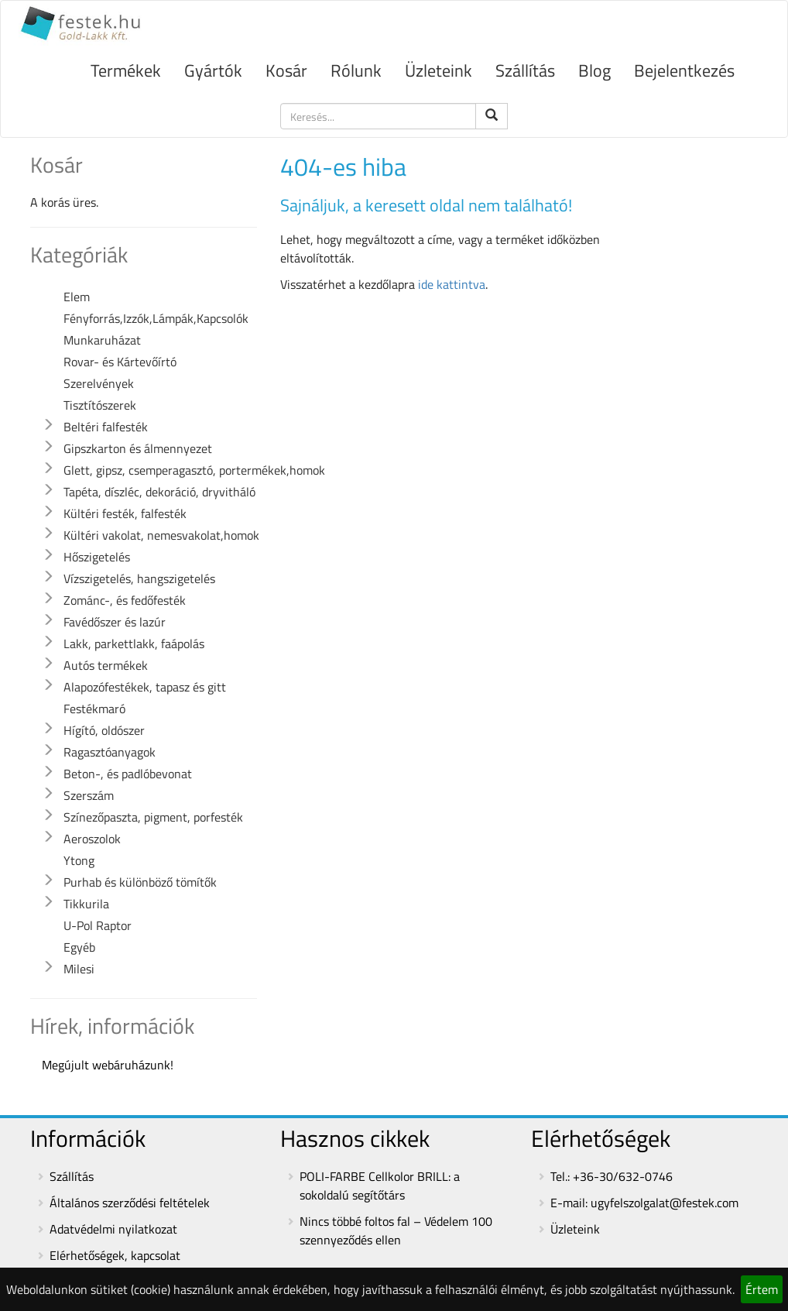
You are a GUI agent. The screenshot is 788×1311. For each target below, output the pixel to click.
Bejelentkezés (684, 70)
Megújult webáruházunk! (107, 1064)
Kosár (286, 70)
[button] (48, 425)
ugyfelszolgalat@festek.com (664, 1202)
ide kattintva (451, 284)
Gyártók (213, 70)
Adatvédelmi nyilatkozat (113, 1229)
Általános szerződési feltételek (130, 1202)
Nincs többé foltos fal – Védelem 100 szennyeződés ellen (396, 1230)
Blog (594, 70)
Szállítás (525, 70)
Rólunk (356, 70)
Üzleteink (438, 70)
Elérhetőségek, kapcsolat (115, 1255)
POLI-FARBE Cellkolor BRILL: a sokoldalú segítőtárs (380, 1185)
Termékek (126, 70)
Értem (761, 1289)
